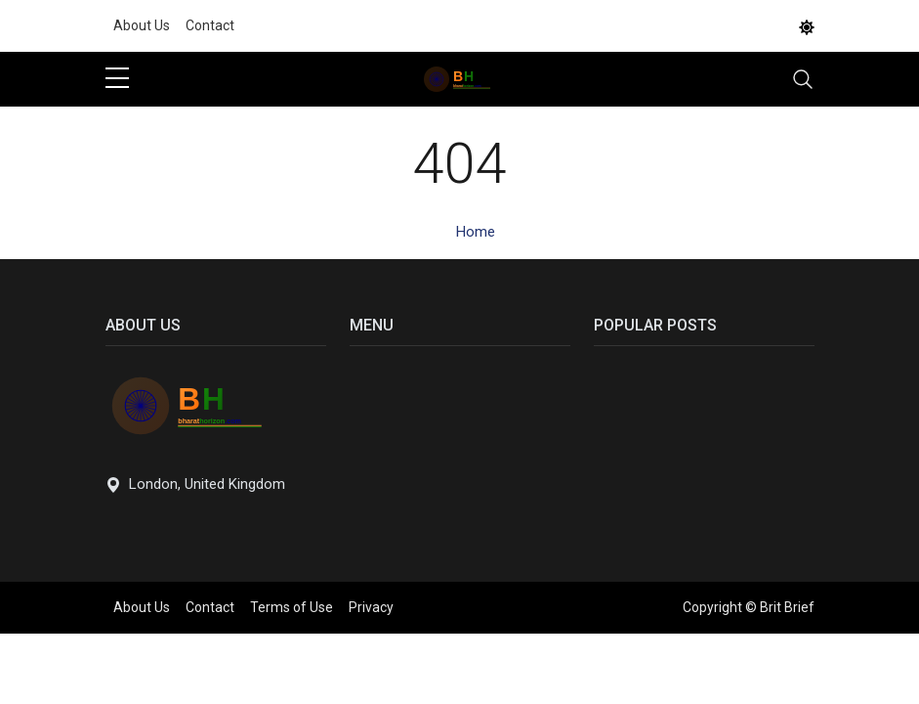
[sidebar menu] (117, 79)
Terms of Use (291, 607)
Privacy (371, 607)
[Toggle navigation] (803, 79)
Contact (210, 25)
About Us (141, 25)
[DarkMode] (807, 26)
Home (475, 232)
